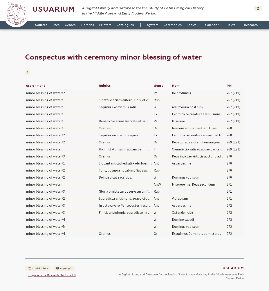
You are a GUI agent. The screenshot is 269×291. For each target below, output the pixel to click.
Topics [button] (192, 25)
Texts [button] (231, 25)
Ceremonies (173, 25)
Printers (105, 25)
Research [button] (251, 25)
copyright (64, 268)
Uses (56, 25)
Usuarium (53, 9)
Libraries (87, 25)
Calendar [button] (212, 25)
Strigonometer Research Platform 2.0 (52, 275)
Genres (70, 25)
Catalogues (125, 25)
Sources (41, 25)
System (152, 25)
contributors (38, 268)
